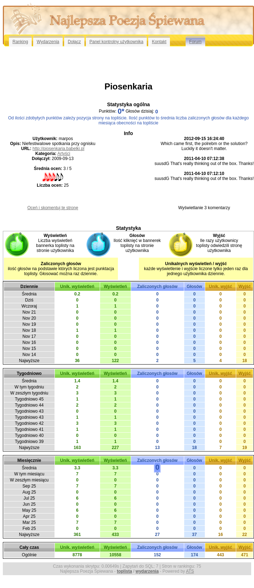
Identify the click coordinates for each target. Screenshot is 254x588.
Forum (195, 41)
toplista (124, 571)
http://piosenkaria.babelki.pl (58, 148)
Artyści (63, 153)
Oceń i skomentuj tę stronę (52, 207)
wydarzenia (147, 571)
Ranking (20, 41)
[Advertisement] (128, 63)
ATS (190, 571)
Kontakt (159, 41)
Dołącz (74, 41)
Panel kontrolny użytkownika (116, 41)
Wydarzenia (48, 41)
